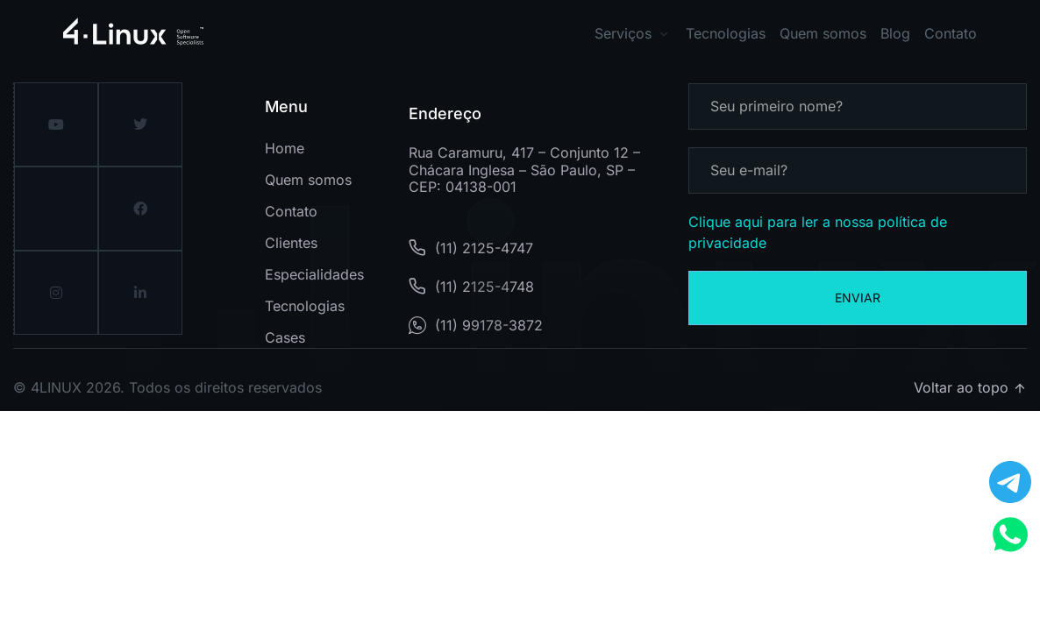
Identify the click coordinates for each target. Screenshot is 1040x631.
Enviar (857, 297)
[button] (683, 33)
